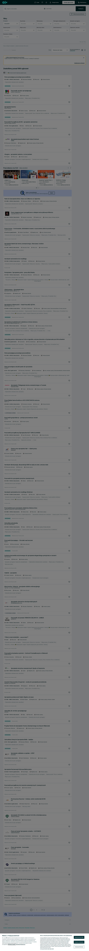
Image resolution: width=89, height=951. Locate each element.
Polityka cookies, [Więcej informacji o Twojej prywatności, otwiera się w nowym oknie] (12, 944)
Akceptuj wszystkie (79, 937)
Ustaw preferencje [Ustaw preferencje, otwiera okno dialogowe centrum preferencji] (79, 946)
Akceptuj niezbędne (79, 942)
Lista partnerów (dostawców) (47, 948)
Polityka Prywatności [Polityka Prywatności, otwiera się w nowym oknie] (20, 944)
